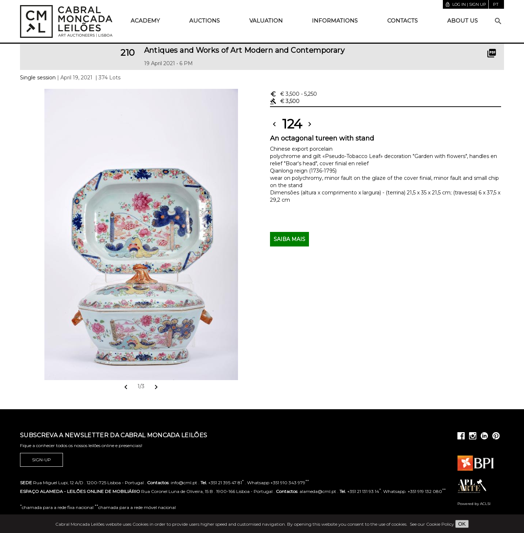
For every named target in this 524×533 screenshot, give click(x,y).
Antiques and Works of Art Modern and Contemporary (244, 50)
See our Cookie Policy (432, 524)
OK (462, 524)
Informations (335, 20)
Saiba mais (289, 239)
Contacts (402, 20)
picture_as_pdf (492, 53)
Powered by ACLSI (474, 503)
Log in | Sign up (465, 4)
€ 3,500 (293, 94)
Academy (145, 20)
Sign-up (41, 459)
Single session (38, 77)
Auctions (204, 20)
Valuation (266, 20)
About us (462, 20)
